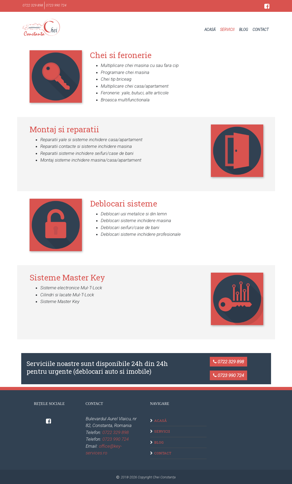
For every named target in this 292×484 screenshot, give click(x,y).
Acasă (209, 29)
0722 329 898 (228, 361)
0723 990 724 (228, 375)
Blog (243, 29)
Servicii (227, 29)
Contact (261, 29)
